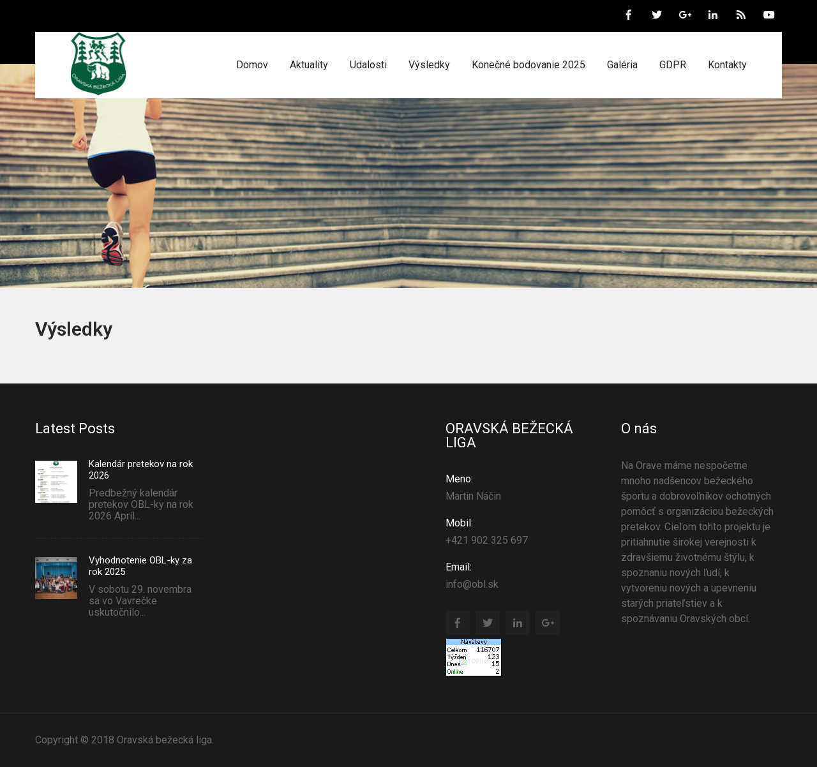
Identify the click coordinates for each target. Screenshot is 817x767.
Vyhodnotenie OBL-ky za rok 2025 (140, 566)
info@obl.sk (522, 575)
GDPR (672, 65)
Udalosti (368, 65)
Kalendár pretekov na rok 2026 (141, 469)
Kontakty (727, 65)
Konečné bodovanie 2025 (528, 65)
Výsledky (429, 65)
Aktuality (309, 65)
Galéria (622, 65)
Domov (252, 65)
